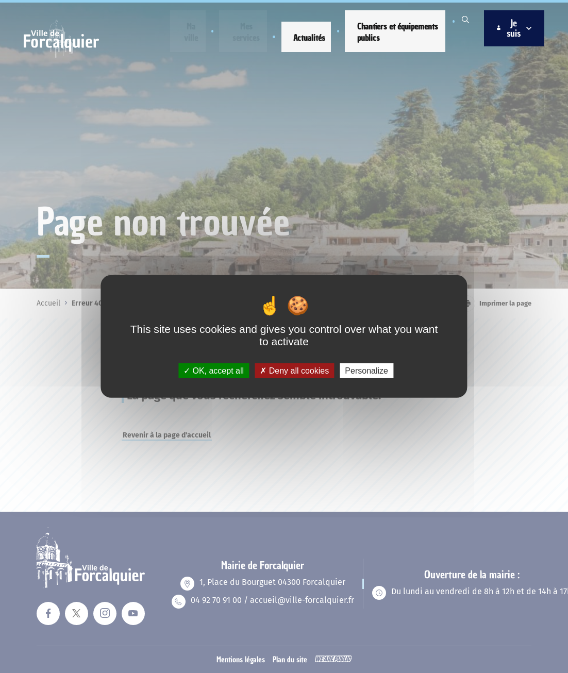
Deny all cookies (294, 370)
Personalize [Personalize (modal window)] (366, 370)
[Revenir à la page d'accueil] (65, 55)
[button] (191, 32)
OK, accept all (213, 370)
